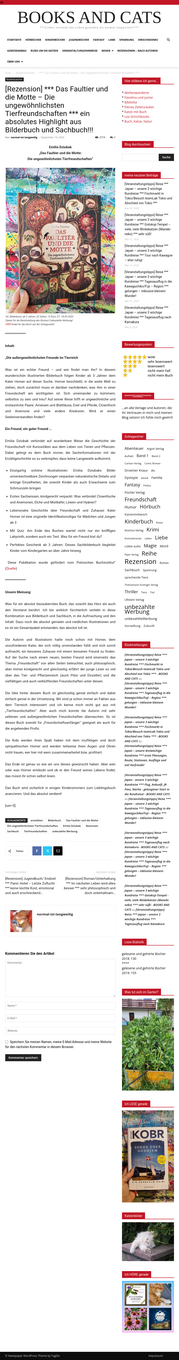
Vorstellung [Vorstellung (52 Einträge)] (132, 626)
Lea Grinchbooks (137, 116)
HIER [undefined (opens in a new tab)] (8, 324)
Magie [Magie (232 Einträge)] (150, 545)
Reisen (108, 50)
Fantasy (98, 39)
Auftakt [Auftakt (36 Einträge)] (129, 456)
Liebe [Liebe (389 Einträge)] (161, 537)
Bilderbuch (54, 820)
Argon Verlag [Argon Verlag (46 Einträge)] (155, 449)
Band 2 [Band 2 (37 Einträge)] (156, 456)
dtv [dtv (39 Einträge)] (153, 470)
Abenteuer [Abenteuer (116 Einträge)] (134, 448)
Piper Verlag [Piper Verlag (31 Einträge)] (132, 554)
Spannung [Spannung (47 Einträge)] (149, 570)
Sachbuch (13, 831)
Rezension (92, 825)
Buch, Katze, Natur (138, 121)
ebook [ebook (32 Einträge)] (144, 478)
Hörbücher (33, 39)
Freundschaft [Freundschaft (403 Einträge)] (141, 499)
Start (8, 73)
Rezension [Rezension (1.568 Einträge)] (141, 561)
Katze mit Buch (136, 112)
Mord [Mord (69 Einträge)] (164, 546)
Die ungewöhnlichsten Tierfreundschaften (32, 825)
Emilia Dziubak (72, 825)
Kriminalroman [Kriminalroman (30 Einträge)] (133, 538)
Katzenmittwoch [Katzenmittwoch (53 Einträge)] (136, 514)
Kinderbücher (55, 39)
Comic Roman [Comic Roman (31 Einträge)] (152, 463)
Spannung (126, 39)
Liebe (112, 39)
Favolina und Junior (139, 97)
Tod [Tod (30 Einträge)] (152, 592)
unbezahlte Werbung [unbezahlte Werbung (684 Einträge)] (140, 609)
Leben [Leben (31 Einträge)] (148, 538)
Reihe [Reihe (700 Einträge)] (149, 553)
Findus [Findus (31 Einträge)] (147, 485)
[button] (168, 40)
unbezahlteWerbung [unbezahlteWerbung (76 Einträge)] (141, 618)
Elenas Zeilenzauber (139, 107)
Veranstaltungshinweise (80, 50)
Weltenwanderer (137, 92)
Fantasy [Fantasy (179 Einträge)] (132, 485)
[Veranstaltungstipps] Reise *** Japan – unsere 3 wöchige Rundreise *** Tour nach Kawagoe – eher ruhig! (149, 253)
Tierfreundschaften (35, 831)
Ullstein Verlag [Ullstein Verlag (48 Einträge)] (134, 600)
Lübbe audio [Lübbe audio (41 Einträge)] (133, 546)
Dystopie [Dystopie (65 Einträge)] (131, 477)
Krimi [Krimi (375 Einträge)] (152, 529)
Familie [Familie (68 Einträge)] (156, 477)
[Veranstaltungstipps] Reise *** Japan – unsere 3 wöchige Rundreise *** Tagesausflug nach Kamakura (148, 315)
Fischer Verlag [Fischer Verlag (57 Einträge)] (135, 492)
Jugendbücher (79, 39)
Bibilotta (131, 102)
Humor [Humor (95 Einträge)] (131, 507)
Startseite (14, 39)
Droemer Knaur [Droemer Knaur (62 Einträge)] (136, 470)
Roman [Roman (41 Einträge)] (164, 563)
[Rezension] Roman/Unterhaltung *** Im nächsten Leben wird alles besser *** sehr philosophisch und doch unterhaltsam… (89, 886)
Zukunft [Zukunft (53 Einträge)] (149, 626)
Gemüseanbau (17, 50)
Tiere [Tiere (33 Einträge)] (144, 592)
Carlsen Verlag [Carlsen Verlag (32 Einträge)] (133, 463)
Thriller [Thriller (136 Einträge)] (131, 591)
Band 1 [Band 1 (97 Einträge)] (143, 455)
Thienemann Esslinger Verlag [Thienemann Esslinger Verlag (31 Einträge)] (141, 584)
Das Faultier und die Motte (82, 820)
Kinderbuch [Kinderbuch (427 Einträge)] (139, 521)
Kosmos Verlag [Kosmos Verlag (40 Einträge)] (134, 530)
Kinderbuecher (25, 73)
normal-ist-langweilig (24, 137)
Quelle (11, 568)
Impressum (155, 1356)
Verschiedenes (148, 39)
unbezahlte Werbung (65, 831)
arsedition (37, 820)
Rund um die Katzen (44, 50)
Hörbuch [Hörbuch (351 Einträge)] (150, 506)
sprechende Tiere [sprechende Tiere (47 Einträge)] (136, 577)
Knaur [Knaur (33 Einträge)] (159, 522)
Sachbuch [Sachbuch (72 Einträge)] (132, 570)
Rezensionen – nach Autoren (137, 50)
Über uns (15, 61)
